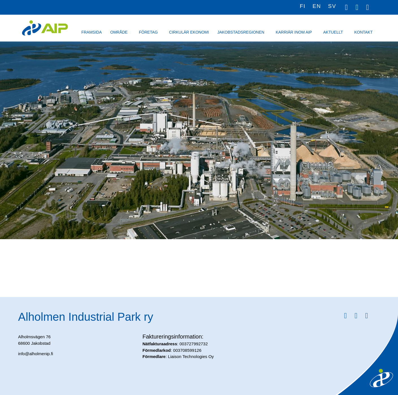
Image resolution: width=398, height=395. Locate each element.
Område (120, 32)
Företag (150, 32)
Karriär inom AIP (295, 32)
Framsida (91, 32)
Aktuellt (334, 32)
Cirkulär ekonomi (189, 32)
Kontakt (364, 32)
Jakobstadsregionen (242, 32)
